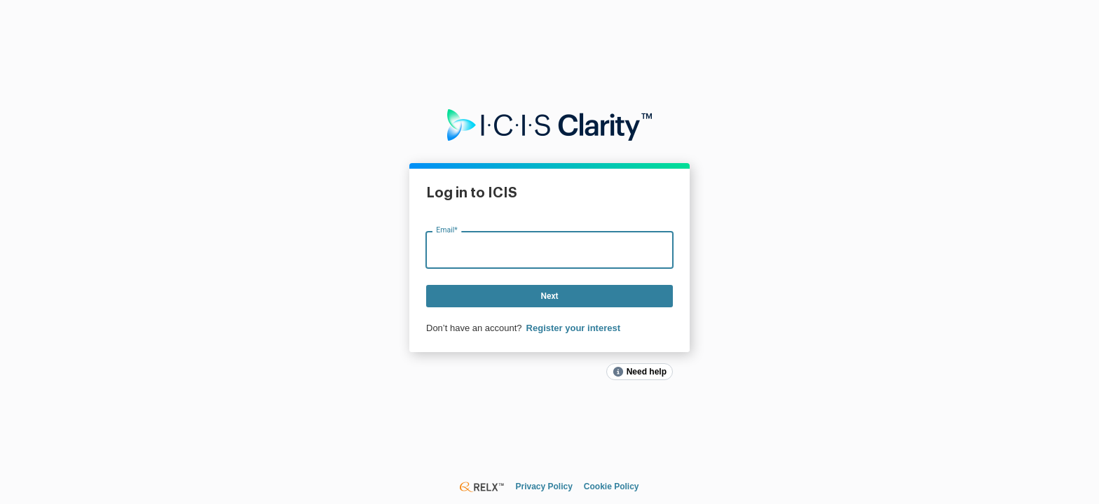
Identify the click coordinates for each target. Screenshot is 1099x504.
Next (549, 296)
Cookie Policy (611, 486)
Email (447, 230)
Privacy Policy (543, 486)
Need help (647, 372)
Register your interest (573, 328)
